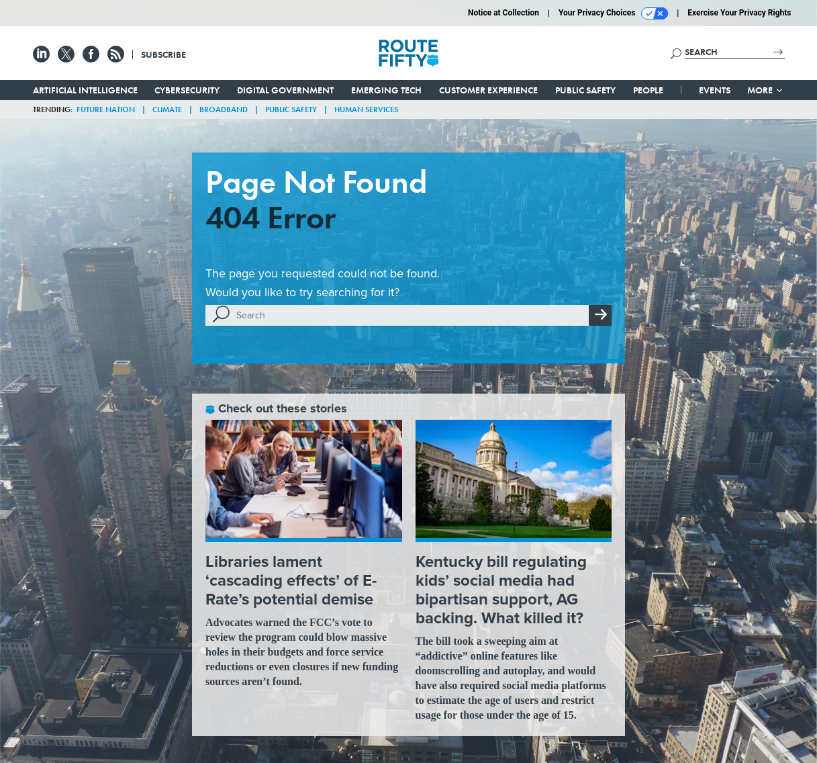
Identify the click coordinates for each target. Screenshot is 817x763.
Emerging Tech (386, 90)
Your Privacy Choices (613, 13)
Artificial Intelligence (85, 90)
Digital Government (285, 90)
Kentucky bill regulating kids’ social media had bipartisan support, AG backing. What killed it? (501, 589)
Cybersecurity (187, 90)
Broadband (223, 109)
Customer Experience (488, 90)
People (648, 90)
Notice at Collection (503, 12)
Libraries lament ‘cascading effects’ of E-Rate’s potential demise (291, 580)
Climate (167, 109)
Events (714, 90)
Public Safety (585, 90)
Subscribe (163, 54)
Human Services (366, 109)
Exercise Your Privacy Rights (739, 12)
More (765, 90)
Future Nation (106, 109)
